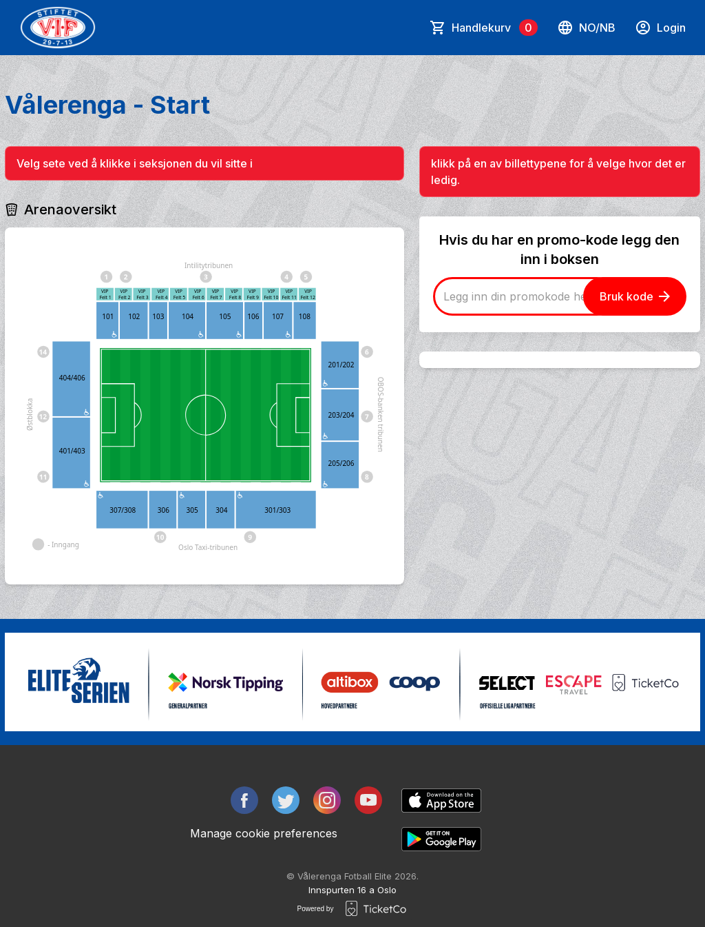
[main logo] (57, 28)
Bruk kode (635, 296)
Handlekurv (495, 27)
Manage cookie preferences (263, 833)
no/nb (586, 27)
